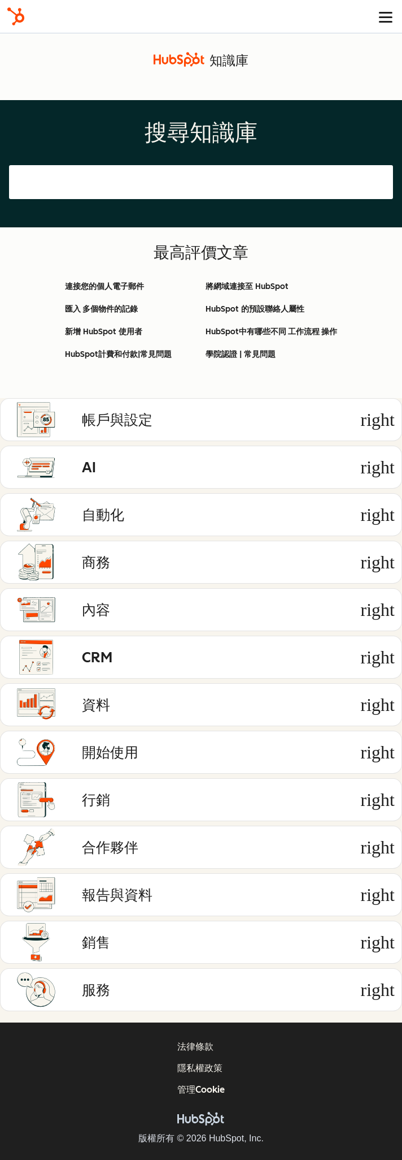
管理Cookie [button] (201, 1089)
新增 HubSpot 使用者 (103, 332)
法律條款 (195, 1046)
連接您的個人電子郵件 (104, 286)
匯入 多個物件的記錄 (101, 309)
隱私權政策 (199, 1068)
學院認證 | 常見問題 (241, 354)
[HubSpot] (16, 16)
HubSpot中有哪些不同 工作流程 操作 (271, 332)
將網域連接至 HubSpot (247, 286)
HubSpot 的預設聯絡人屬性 (255, 309)
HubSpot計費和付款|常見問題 (118, 354)
